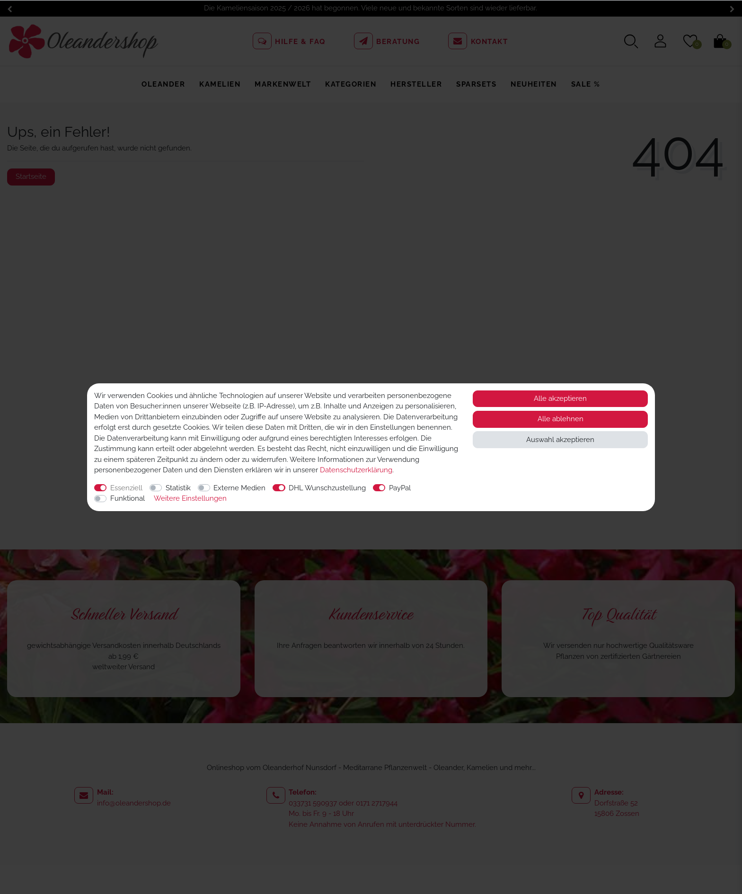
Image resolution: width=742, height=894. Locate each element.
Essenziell (126, 488)
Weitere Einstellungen (190, 498)
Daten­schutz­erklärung (356, 470)
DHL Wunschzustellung (327, 488)
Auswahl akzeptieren (560, 439)
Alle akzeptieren (560, 398)
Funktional (127, 498)
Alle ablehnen (560, 419)
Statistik (178, 488)
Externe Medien (239, 488)
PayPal (400, 488)
